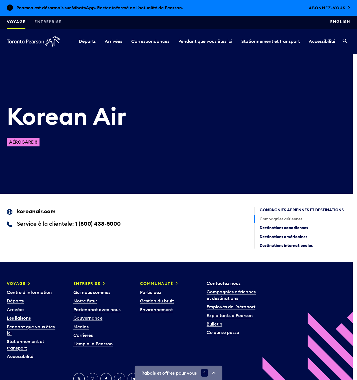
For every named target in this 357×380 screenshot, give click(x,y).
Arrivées (113, 41)
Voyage (16, 21)
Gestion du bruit (157, 301)
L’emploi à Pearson (93, 343)
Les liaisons (19, 318)
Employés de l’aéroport (231, 306)
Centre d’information (29, 292)
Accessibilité (322, 41)
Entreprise (47, 21)
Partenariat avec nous (97, 309)
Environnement (156, 309)
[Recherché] (345, 41)
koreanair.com (36, 211)
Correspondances (150, 41)
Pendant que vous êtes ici (205, 41)
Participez (150, 292)
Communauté (156, 283)
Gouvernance (87, 318)
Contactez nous (223, 283)
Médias (81, 327)
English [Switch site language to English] (340, 21)
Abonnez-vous (327, 7)
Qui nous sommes (91, 292)
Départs (87, 41)
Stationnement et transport (270, 41)
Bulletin (214, 324)
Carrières (83, 335)
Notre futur (85, 301)
